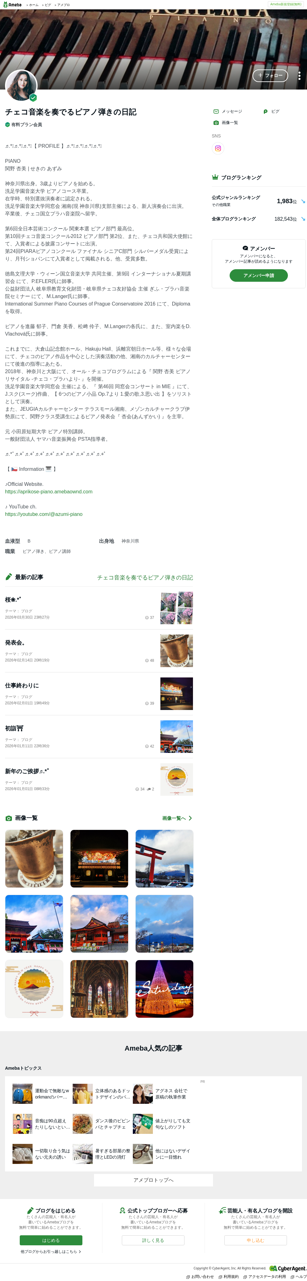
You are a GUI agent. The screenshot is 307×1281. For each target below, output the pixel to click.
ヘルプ (299, 1276)
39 (149, 703)
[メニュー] (299, 76)
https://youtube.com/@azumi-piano (43, 514)
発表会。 (16, 643)
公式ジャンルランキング (236, 197)
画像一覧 (225, 123)
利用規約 (229, 1276)
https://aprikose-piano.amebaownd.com (48, 491)
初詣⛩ (14, 728)
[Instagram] (218, 148)
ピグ (271, 111)
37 (149, 617)
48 (149, 660)
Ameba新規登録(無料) (285, 4)
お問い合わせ (200, 1276)
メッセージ (227, 111)
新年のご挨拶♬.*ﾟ (27, 771)
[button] (270, 75)
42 (149, 746)
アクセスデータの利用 (264, 1276)
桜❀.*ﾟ (13, 600)
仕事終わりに (22, 685)
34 (139, 789)
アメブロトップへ (153, 1180)
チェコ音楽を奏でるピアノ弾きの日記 (145, 577)
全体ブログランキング (234, 218)
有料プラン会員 (23, 124)
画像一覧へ (177, 818)
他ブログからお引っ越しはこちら (49, 1251)
